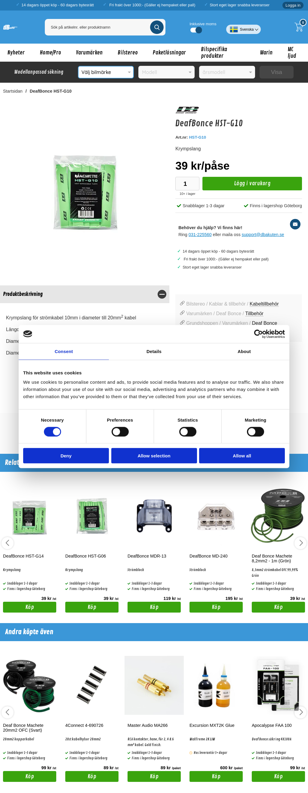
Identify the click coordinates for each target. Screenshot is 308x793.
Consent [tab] (64, 351)
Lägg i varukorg (236, 185)
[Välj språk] (243, 27)
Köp (18, 608)
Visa (276, 72)
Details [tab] (154, 351)
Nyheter (16, 52)
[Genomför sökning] (157, 27)
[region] (84, 294)
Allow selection (153, 455)
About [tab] (244, 351)
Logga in (292, 5)
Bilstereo (128, 52)
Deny (66, 455)
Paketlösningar (169, 52)
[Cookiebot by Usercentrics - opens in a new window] (258, 333)
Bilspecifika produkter (214, 52)
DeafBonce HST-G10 (51, 91)
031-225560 (200, 234)
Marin (266, 52)
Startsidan (13, 91)
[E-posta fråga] (295, 224)
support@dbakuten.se (263, 234)
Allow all (242, 455)
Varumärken (89, 52)
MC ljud (292, 52)
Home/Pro (50, 52)
